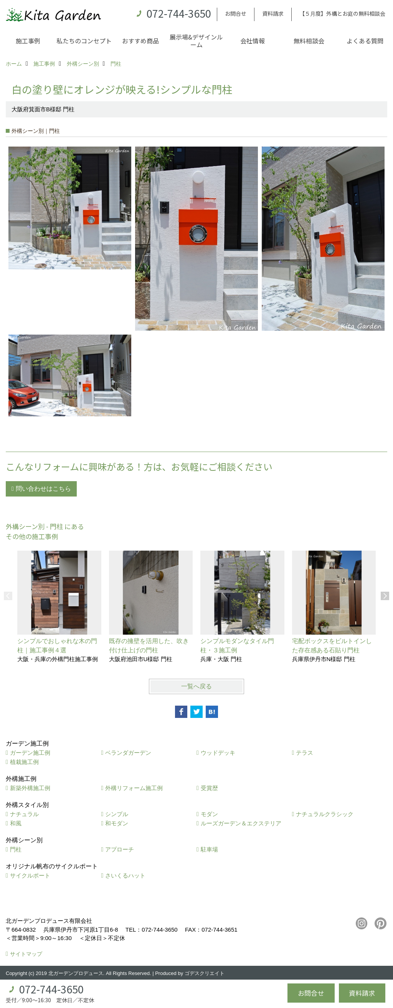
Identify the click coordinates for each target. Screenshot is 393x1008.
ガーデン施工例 (30, 752)
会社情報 (252, 40)
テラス (304, 752)
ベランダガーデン (128, 752)
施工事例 (28, 40)
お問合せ (235, 13)
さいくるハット (125, 875)
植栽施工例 (24, 762)
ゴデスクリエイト (205, 973)
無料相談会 (309, 40)
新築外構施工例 (30, 788)
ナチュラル (24, 814)
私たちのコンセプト (84, 40)
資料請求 (273, 13)
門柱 (15, 849)
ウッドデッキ (218, 752)
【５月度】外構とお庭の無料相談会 (342, 13)
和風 (15, 823)
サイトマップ (26, 954)
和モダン (116, 823)
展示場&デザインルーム (196, 40)
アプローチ (119, 849)
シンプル (116, 814)
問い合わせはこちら (43, 488)
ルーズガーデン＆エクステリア (241, 823)
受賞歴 (209, 788)
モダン (209, 814)
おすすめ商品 (140, 40)
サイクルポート (30, 875)
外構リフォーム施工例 (134, 788)
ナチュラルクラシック (324, 814)
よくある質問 (365, 40)
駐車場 (209, 849)
